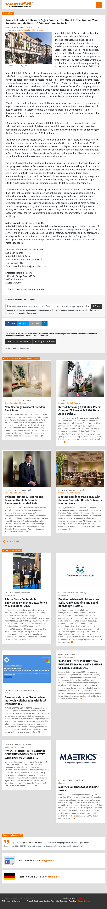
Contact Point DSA (51, 901)
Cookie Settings (84, 901)
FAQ (3, 901)
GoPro (7, 693)
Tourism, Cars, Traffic (34, 27)
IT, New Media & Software (25, 690)
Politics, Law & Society (77, 593)
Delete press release (18, 341)
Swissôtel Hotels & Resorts (32, 30)
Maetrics (61, 783)
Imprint (10, 901)
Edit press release (44, 341)
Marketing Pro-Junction (14, 747)
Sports (70, 400)
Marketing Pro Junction (67, 657)
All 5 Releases (11, 541)
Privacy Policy (19, 901)
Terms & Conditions (35, 901)
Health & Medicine (22, 593)
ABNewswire (10, 595)
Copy (96, 306)
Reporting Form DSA (68, 901)
